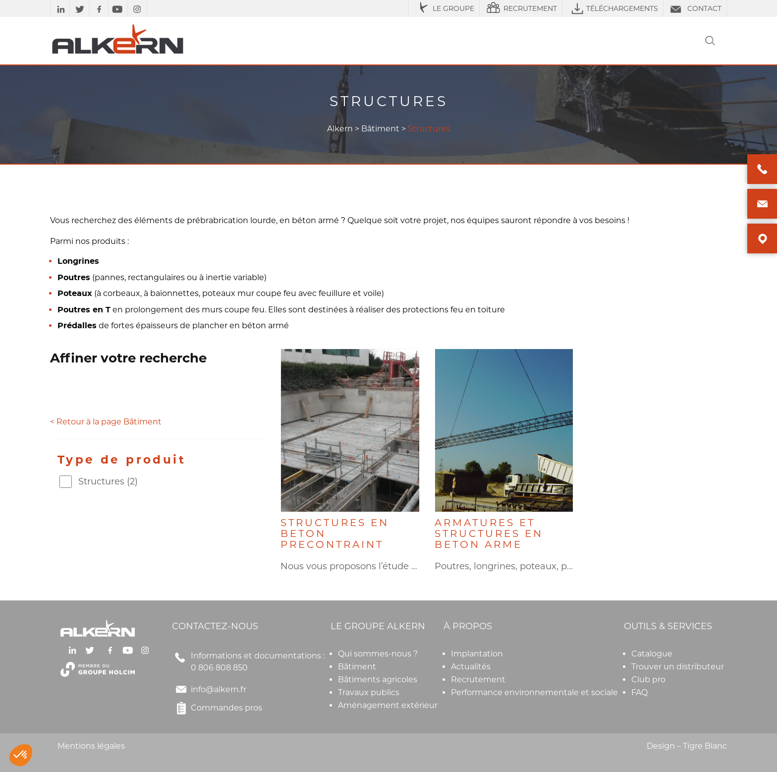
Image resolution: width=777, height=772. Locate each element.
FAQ (639, 692)
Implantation (477, 653)
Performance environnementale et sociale (534, 692)
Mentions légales (91, 746)
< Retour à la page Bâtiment (106, 421)
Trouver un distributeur (677, 666)
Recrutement (478, 679)
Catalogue (651, 653)
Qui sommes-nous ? (378, 653)
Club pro (648, 679)
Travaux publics (368, 692)
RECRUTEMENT (521, 8)
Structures (108, 481)
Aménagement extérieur (388, 705)
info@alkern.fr (218, 689)
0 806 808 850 (219, 667)
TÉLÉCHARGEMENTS (612, 8)
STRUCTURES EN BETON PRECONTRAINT (334, 533)
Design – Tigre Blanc (687, 746)
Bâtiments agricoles (377, 679)
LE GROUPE (444, 8)
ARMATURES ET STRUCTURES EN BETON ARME (489, 533)
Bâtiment (380, 128)
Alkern (340, 128)
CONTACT (695, 8)
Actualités (471, 666)
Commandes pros (217, 708)
